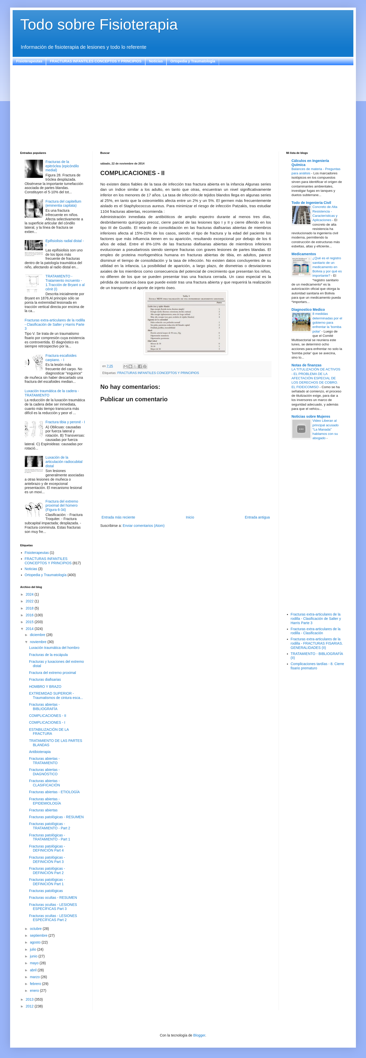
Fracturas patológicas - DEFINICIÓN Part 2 (47, 870)
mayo (34, 963)
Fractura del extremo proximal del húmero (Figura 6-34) (61, 505)
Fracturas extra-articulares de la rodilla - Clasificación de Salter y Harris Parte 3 (55, 324)
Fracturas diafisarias (45, 679)
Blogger (199, 1035)
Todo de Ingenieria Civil (311, 203)
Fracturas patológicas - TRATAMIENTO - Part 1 (49, 837)
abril (33, 970)
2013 (30, 999)
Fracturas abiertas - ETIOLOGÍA (54, 792)
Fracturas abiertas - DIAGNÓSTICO (44, 772)
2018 (30, 608)
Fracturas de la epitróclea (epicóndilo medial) (62, 166)
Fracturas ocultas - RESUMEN (53, 898)
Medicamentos (303, 254)
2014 (30, 629)
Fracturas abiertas (43, 810)
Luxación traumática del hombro (54, 648)
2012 (30, 1006)
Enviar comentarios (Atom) (144, 526)
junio (34, 956)
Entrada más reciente (118, 517)
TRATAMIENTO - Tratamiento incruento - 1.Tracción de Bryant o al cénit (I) (65, 282)
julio (33, 949)
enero (35, 991)
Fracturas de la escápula (48, 655)
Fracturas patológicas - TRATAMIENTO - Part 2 (49, 826)
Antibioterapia (40, 752)
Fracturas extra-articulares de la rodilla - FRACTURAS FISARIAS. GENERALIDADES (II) (317, 643)
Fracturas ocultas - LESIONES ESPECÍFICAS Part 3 (53, 907)
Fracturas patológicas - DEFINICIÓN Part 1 (47, 882)
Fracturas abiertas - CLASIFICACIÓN (44, 783)
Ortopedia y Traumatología (192, 61)
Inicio (190, 517)
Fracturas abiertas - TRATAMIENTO (44, 761)
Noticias (156, 61)
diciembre (38, 635)
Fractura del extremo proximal (52, 673)
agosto (35, 942)
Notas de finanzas (306, 365)
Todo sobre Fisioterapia (99, 24)
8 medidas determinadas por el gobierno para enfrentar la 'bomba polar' (327, 322)
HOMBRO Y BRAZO (45, 687)
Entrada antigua (257, 517)
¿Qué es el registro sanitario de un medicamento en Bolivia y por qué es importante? (327, 266)
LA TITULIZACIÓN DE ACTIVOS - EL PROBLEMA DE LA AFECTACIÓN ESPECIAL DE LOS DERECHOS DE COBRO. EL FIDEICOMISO (315, 378)
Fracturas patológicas (46, 891)
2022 (30, 601)
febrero (36, 984)
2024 (30, 594)
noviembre (38, 642)
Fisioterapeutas (29, 61)
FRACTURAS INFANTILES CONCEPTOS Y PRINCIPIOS (95, 61)
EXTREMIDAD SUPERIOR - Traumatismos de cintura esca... (56, 695)
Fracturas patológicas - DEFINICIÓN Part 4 (47, 848)
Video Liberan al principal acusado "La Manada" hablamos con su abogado (325, 429)
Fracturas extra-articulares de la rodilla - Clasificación (316, 631)
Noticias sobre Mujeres (310, 416)
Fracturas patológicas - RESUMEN (56, 817)
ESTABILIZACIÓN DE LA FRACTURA (49, 731)
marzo (35, 977)
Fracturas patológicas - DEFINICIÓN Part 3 (47, 859)
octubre (36, 929)
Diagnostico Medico (308, 310)
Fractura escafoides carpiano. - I (61, 358)
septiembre (39, 935)
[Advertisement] (171, 108)
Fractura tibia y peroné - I (65, 422)
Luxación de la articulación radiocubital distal (63, 461)
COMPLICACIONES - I (47, 722)
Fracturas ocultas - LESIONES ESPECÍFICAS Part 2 (53, 918)
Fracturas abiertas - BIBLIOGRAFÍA (44, 706)
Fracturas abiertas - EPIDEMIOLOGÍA (45, 801)
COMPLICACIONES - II (47, 716)
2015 (30, 622)
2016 (30, 615)
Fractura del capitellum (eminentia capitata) (63, 203)
